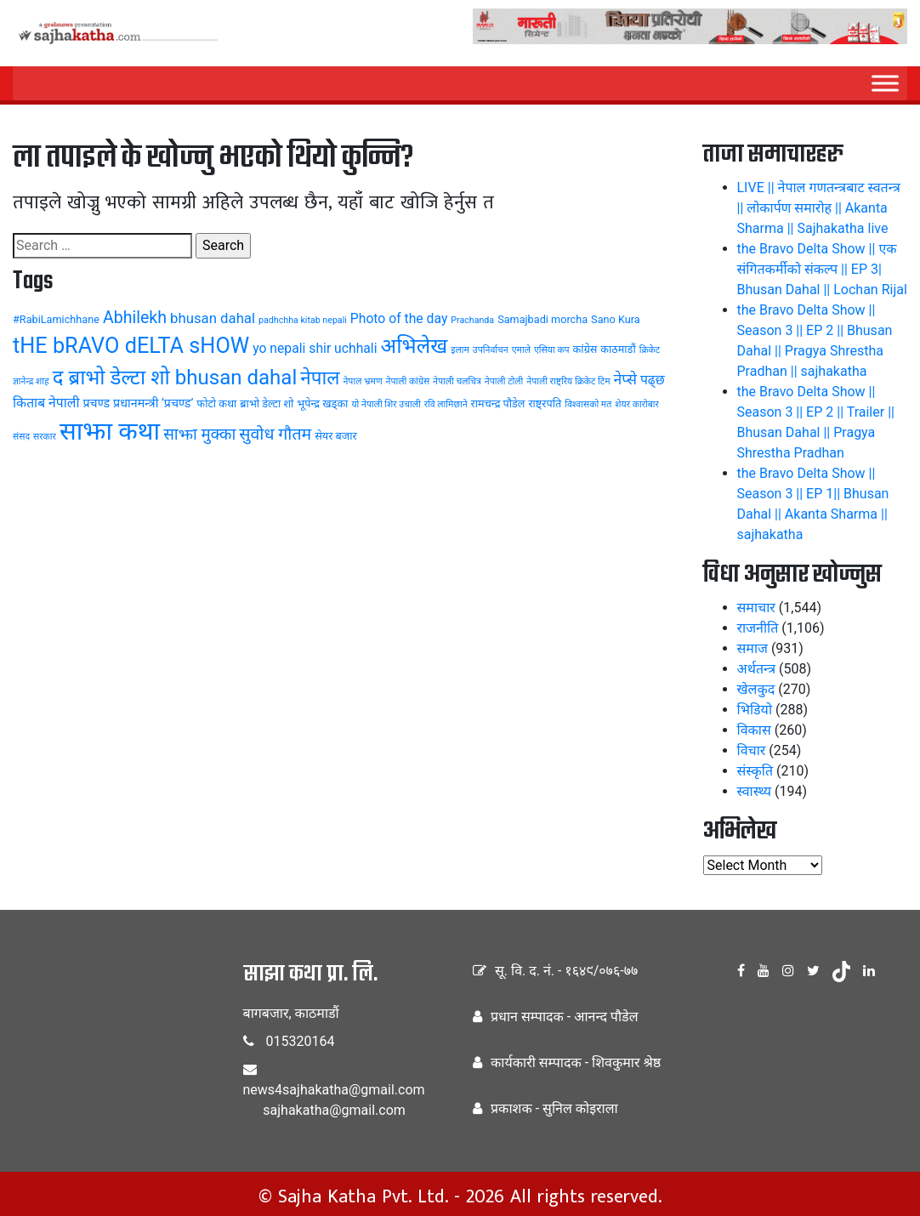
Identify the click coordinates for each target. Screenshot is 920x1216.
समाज (752, 648)
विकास (754, 730)
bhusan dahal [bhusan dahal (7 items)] (212, 318)
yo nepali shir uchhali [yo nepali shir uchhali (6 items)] (315, 348)
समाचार (756, 607)
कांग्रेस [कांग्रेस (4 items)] (585, 349)
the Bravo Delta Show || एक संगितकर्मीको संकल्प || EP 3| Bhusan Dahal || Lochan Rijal (822, 269)
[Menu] (885, 83)
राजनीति (758, 628)
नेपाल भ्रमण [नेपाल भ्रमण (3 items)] (362, 381)
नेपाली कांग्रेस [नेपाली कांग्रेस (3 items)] (408, 381)
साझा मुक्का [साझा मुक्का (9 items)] (199, 434)
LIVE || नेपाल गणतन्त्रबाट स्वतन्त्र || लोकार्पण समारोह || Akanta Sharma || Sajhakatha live (818, 207)
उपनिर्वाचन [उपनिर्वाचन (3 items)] (490, 349)
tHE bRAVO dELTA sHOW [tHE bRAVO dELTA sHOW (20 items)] (131, 345)
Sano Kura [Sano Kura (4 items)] (615, 319)
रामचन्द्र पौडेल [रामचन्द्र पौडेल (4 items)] (498, 403)
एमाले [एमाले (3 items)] (521, 349)
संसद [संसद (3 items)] (21, 436)
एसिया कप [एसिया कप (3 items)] (552, 349)
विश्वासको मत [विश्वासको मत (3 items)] (588, 404)
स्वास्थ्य (754, 791)
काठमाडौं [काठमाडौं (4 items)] (617, 349)
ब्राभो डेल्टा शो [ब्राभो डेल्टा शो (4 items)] (266, 403)
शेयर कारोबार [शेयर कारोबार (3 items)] (637, 404)
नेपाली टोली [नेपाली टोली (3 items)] (504, 381)
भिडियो (755, 710)
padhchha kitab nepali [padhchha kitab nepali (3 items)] (302, 320)
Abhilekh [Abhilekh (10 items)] (135, 317)
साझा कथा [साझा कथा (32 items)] (110, 431)
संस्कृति (755, 771)
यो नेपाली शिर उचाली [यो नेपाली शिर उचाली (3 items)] (385, 404)
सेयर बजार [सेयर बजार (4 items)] (335, 435)
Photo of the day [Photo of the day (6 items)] (399, 318)
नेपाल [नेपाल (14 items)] (319, 378)
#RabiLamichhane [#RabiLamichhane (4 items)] (56, 319)
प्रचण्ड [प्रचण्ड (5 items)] (96, 403)
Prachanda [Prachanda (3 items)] (472, 320)
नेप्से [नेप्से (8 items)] (625, 379)
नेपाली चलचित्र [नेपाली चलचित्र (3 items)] (457, 381)
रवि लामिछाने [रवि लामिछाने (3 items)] (446, 404)
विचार (751, 750)
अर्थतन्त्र (756, 669)
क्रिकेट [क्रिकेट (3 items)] (650, 349)
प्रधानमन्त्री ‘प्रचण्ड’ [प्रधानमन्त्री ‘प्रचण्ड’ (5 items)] (153, 403)
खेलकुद (756, 689)
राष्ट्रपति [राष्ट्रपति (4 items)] (544, 403)
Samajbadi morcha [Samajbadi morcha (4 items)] (542, 319)
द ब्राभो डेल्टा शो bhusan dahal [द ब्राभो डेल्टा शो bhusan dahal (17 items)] (175, 377)
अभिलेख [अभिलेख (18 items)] (413, 345)
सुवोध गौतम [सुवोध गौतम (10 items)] (275, 434)
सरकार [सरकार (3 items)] (44, 436)
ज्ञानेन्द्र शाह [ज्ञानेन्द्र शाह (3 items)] (31, 381)
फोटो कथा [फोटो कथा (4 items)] (216, 403)
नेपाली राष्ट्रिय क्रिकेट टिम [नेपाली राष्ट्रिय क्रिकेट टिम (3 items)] (568, 381)
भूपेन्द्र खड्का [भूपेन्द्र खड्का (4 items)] (322, 403)
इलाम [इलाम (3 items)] (460, 349)
